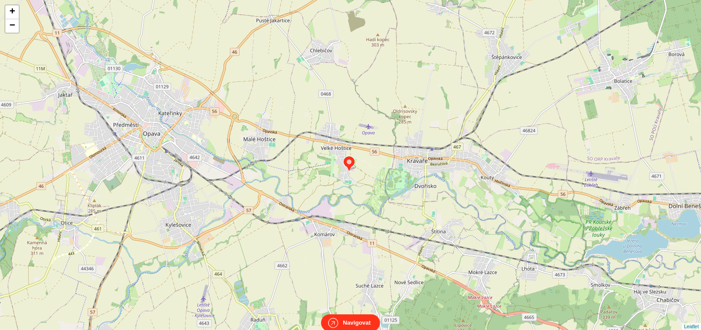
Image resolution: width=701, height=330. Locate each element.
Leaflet (691, 318)
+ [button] (12, 12)
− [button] (12, 26)
